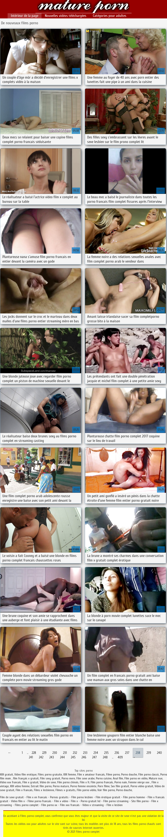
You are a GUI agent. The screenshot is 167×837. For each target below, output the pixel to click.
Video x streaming (93, 805)
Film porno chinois (67, 782)
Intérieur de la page (24, 16)
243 (51, 757)
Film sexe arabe (85, 778)
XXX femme (69, 774)
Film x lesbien (115, 805)
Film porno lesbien (82, 797)
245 (73, 757)
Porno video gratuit (141, 786)
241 (31, 757)
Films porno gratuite (50, 774)
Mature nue (155, 778)
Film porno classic (148, 774)
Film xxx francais (70, 805)
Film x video (61, 801)
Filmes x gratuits (65, 790)
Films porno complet (83, 7)
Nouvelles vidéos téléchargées (65, 16)
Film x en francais (37, 797)
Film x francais (24, 790)
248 (105, 757)
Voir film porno (106, 790)
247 (94, 757)
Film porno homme (134, 797)
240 (159, 753)
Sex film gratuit (120, 786)
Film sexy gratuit (50, 778)
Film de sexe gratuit (12, 797)
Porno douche (129, 774)
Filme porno (113, 774)
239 (149, 753)
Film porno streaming (116, 801)
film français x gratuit (26, 778)
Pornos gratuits (59, 797)
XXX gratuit (6, 774)
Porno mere (68, 778)
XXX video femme (20, 786)
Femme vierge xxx (139, 782)
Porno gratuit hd (90, 801)
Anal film (118, 778)
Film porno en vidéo (135, 778)
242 (41, 757)
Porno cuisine (104, 778)
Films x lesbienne (44, 790)
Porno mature (61, 786)
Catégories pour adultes (109, 16)
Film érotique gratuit (108, 797)
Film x (74, 801)
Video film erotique (25, 774)
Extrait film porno (41, 786)
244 (62, 757)
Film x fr (84, 782)
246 (84, 757)
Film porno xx (49, 805)
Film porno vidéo (86, 790)
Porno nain (120, 782)
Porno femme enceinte (83, 786)
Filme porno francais (39, 801)
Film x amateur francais (91, 774)
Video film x (18, 801)
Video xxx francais (10, 782)
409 (120, 757)
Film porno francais (102, 782)
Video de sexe (48, 782)
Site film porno (140, 801)
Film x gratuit (30, 782)
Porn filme (104, 786)
